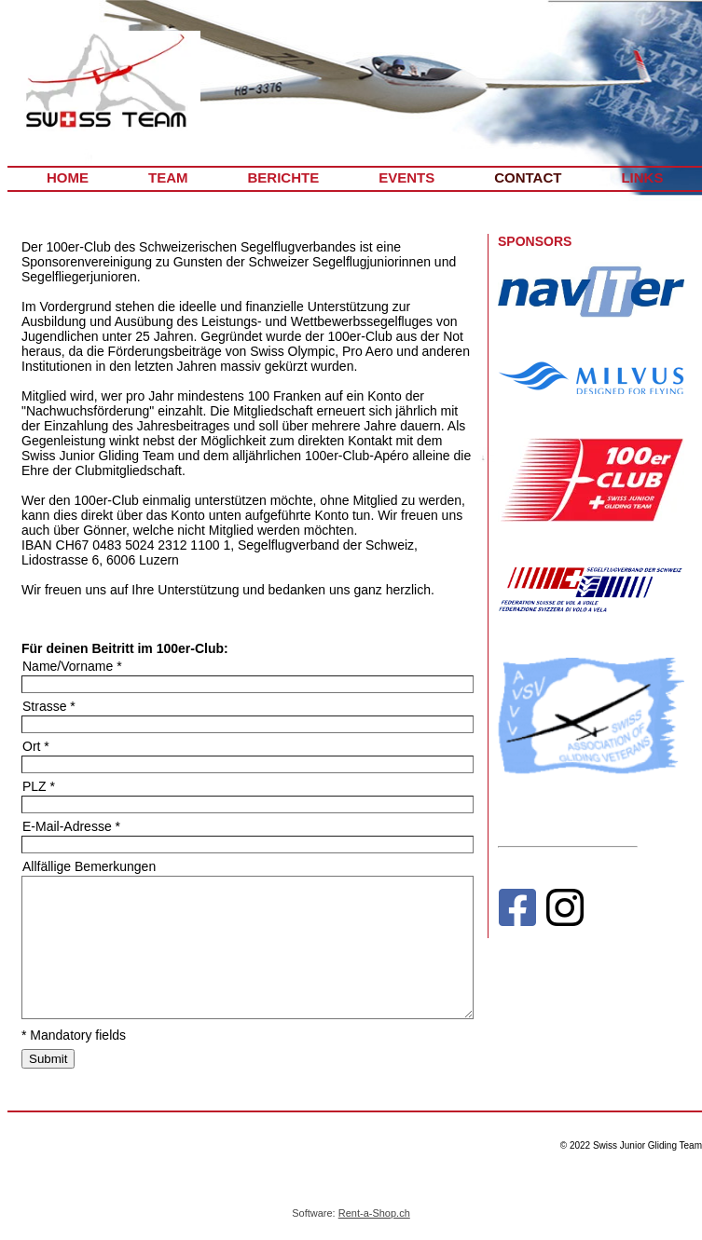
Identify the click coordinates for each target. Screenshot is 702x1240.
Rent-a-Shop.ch (374, 1213)
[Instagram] (565, 911)
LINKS (642, 177)
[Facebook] (517, 911)
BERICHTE (284, 177)
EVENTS (406, 177)
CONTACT (527, 177)
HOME (68, 177)
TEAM (168, 177)
